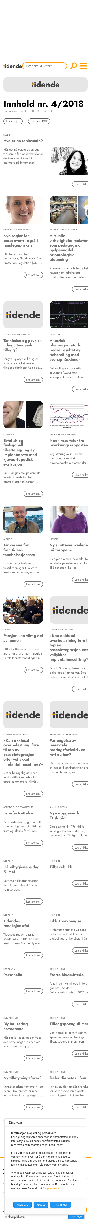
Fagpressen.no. (52, 1188)
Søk (74, 66)
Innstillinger (76, 1216)
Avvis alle (22, 1204)
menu (84, 66)
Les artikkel (33, 275)
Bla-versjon (13, 121)
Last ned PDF (39, 121)
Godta (41, 1204)
